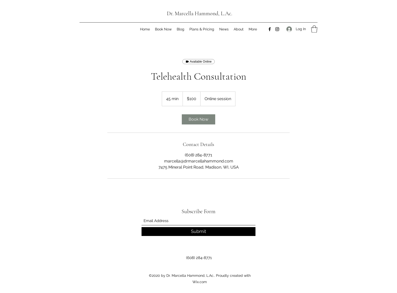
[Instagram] (277, 29)
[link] (198, 119)
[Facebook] (269, 29)
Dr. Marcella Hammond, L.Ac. (199, 13)
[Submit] (198, 231)
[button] (314, 29)
